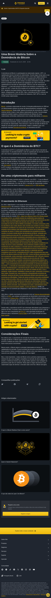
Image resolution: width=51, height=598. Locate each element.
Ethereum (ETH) (6, 206)
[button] (48, 3)
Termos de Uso (29, 594)
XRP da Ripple (40, 185)
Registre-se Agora (25, 513)
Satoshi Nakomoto (6, 110)
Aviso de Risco (36, 594)
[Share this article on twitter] (2, 384)
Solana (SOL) (15, 298)
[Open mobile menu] (48, 3)
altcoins (45, 116)
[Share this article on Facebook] (15, 384)
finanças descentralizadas (42, 294)
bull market (7, 165)
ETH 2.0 (22, 311)
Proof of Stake (23, 313)
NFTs (9, 296)
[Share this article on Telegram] (27, 384)
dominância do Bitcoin (19, 127)
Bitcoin (3, 106)
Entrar (47, 10)
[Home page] (19, 3)
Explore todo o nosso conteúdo (25, 531)
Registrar (41, 3)
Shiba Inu (34, 286)
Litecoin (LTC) (29, 185)
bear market (5, 315)
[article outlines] (47, 13)
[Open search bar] (34, 3)
